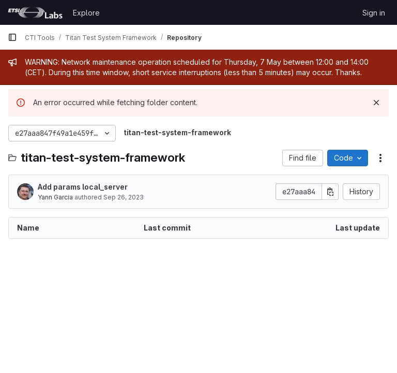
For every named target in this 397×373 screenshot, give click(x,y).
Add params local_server (83, 186)
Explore (86, 12)
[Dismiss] (376, 102)
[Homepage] (35, 12)
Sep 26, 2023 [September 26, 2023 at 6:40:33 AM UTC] (123, 197)
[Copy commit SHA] (330, 191)
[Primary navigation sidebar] (12, 37)
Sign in (373, 12)
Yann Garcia (55, 197)
